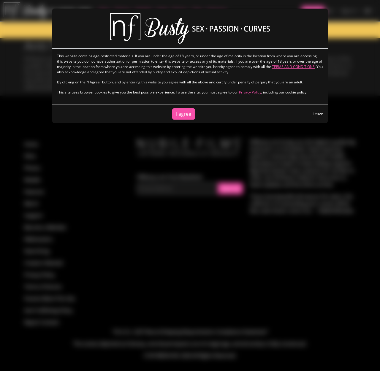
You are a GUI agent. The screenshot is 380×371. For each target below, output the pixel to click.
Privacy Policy (250, 92)
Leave (318, 113)
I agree (183, 114)
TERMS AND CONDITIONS (293, 66)
